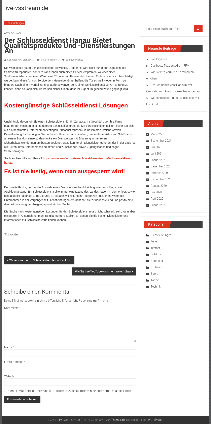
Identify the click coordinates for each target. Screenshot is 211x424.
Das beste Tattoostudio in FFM (170, 65)
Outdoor (156, 254)
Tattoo (155, 280)
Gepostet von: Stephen (19, 59)
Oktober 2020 (159, 172)
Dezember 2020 (160, 166)
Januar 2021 (159, 160)
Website (9, 376)
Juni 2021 (157, 153)
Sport (154, 273)
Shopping (157, 260)
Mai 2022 (156, 134)
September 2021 (161, 140)
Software (156, 267)
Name (9, 347)
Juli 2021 (156, 147)
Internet (155, 248)
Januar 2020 (159, 205)
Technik (156, 286)
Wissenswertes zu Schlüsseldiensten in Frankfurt (40, 260)
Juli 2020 (156, 192)
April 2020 (157, 198)
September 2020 (161, 179)
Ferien (154, 241)
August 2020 (159, 185)
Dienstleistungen (15, 23)
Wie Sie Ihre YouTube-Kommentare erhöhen (103, 271)
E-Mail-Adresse (14, 361)
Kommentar (12, 307)
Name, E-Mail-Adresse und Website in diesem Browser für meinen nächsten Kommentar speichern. (69, 390)
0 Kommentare (47, 59)
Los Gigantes (159, 59)
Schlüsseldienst (74, 59)
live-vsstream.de (26, 7)
